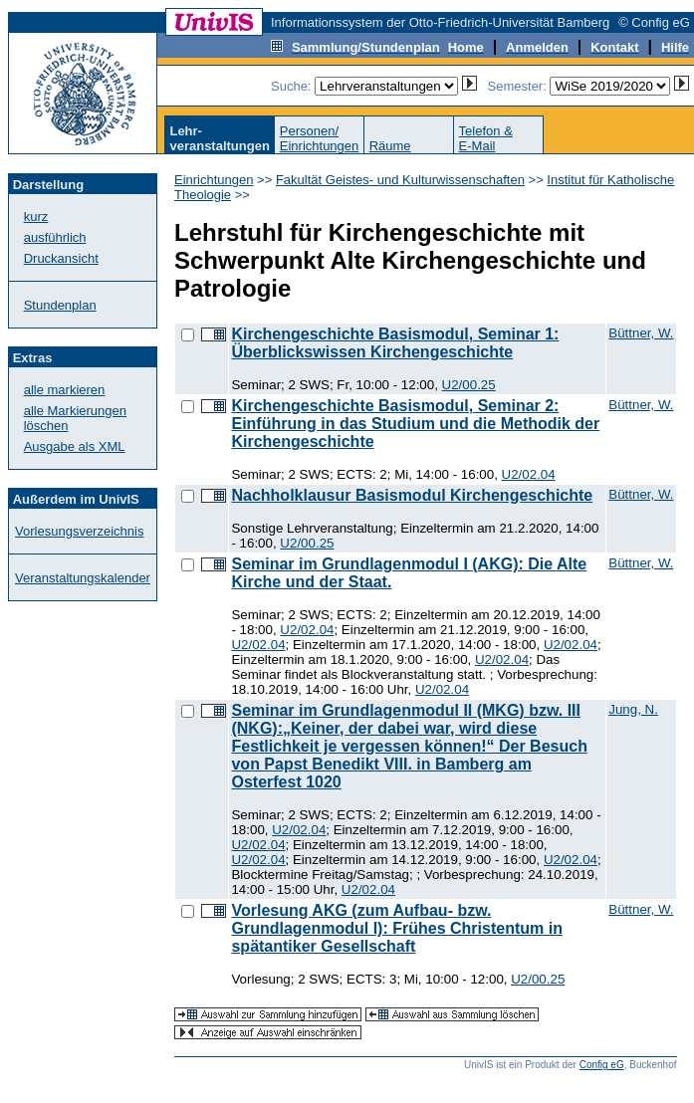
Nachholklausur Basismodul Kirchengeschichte (411, 495)
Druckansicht (61, 258)
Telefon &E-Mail (486, 138)
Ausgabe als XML (74, 446)
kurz (36, 216)
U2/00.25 (469, 384)
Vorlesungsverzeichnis (79, 531)
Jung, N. (633, 709)
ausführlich (55, 237)
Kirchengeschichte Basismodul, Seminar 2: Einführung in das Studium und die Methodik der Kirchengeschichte (415, 423)
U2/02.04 (529, 474)
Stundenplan (60, 305)
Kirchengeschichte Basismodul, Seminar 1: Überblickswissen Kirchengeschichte (395, 343)
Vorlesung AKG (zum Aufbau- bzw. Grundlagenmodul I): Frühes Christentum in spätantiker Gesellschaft (396, 928)
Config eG (601, 1064)
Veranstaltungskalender (82, 577)
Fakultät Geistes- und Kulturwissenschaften (400, 179)
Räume (390, 145)
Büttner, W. (640, 333)
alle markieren (65, 389)
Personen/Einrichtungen (319, 138)
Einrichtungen (214, 179)
